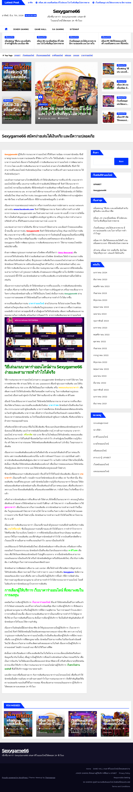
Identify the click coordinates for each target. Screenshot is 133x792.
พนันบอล (68, 55)
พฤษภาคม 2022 (101, 369)
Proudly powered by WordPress (15, 778)
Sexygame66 (66, 11)
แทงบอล (76, 55)
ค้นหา (96, 152)
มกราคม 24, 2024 (13, 114)
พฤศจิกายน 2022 (101, 334)
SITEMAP (74, 29)
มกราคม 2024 (100, 272)
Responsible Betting (122, 778)
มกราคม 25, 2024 (13, 81)
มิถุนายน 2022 (100, 362)
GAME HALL (41, 29)
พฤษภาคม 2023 (101, 307)
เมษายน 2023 (100, 314)
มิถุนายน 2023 (100, 300)
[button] (130, 29)
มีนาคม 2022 (99, 383)
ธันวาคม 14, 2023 (113, 728)
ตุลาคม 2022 (99, 341)
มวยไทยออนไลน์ (101, 444)
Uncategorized (100, 423)
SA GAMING (58, 29)
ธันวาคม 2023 (100, 279)
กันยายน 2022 (100, 348)
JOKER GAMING (21, 29)
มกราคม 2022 (100, 396)
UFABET (17, 55)
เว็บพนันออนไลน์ (28, 55)
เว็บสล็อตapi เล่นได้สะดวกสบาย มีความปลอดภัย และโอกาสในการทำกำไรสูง (82, 43)
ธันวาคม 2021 (100, 403)
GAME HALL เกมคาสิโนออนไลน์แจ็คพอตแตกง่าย (111, 769)
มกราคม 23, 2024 (81, 728)
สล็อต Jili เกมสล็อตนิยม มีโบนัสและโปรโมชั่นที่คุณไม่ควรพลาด (50, 42)
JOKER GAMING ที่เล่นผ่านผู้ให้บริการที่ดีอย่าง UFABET (96, 773)
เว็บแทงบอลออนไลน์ (43, 55)
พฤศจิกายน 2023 (101, 286)
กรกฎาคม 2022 (101, 355)
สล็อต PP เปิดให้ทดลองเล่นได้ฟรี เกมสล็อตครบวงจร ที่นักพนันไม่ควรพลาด (114, 43)
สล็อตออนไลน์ (9, 37)
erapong (63, 118)
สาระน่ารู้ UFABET (102, 457)
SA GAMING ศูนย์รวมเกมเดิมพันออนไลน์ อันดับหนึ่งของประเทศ (106, 782)
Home (88, 769)
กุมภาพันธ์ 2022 (101, 390)
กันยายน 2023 (100, 293)
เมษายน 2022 (100, 376)
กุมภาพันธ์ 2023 (101, 321)
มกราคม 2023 (100, 327)
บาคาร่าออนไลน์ (86, 55)
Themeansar (50, 778)
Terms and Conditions (121, 786)
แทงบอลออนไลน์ (101, 471)
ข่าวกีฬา (97, 430)
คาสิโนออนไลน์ (57, 55)
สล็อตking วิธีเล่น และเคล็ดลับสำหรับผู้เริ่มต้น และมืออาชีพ (18, 42)
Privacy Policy (124, 773)
